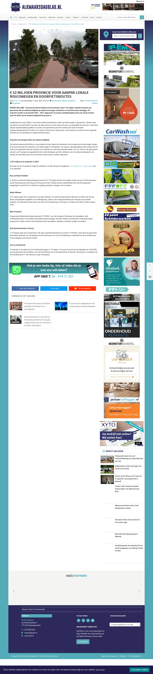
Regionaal (51, 17)
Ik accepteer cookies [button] (139, 670)
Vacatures (85, 17)
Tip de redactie (82, 288)
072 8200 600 (29, 645)
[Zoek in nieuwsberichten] (128, 17)
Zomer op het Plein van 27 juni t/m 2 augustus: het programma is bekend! (128, 487)
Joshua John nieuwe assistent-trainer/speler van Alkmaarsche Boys (127, 503)
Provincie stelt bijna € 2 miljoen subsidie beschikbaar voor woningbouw (37, 306)
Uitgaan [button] (75, 17)
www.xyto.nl (29, 651)
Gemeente (42, 17)
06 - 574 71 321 (63, 276)
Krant (92, 17)
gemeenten (56, 101)
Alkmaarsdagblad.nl (42, 7)
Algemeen (22, 17)
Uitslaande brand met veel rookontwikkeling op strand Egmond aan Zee (129, 458)
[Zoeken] (142, 17)
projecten (71, 101)
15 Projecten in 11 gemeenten (81, 166)
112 (15, 17)
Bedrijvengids (32, 17)
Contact (99, 17)
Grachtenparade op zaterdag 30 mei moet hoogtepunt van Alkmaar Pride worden (129, 562)
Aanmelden (83, 656)
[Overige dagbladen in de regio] (125, 639)
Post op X (54, 288)
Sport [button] (68, 17)
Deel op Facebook (25, 288)
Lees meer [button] (100, 670)
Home (13, 24)
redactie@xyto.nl (30, 648)
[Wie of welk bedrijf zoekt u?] (124, 36)
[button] (11, 606)
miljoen (64, 101)
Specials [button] (60, 17)
